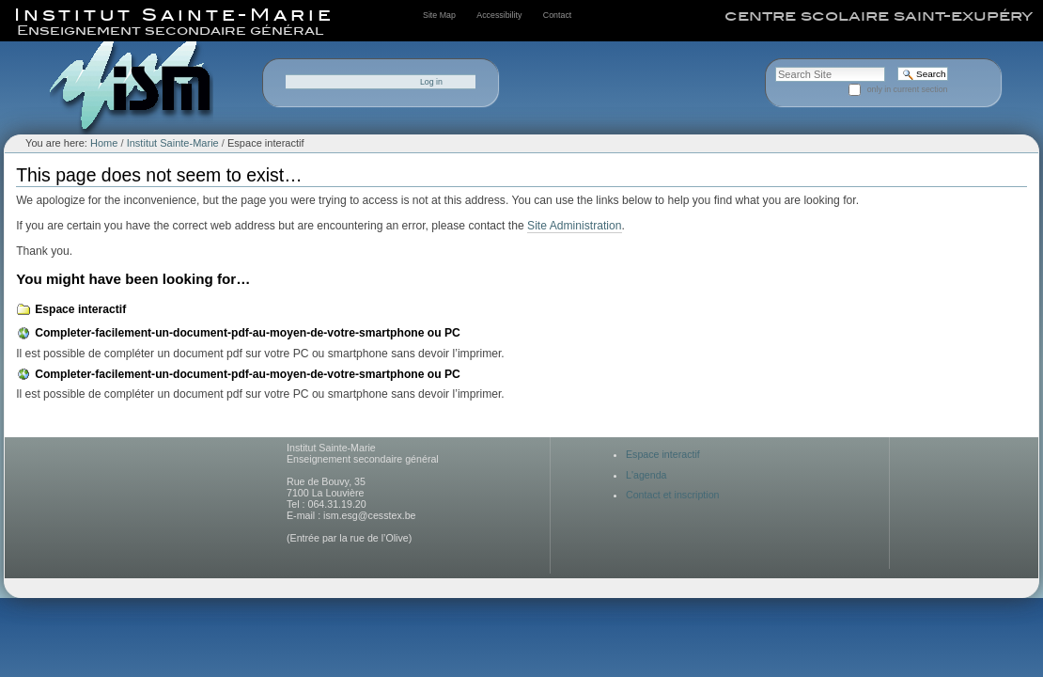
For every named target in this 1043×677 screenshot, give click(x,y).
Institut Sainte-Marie (173, 143)
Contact (557, 15)
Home (103, 143)
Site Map (439, 15)
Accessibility (499, 15)
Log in (431, 82)
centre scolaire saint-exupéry (878, 16)
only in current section (907, 89)
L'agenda (646, 474)
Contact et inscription (673, 494)
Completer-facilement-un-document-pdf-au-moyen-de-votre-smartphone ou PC (247, 332)
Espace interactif (80, 309)
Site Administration (574, 225)
